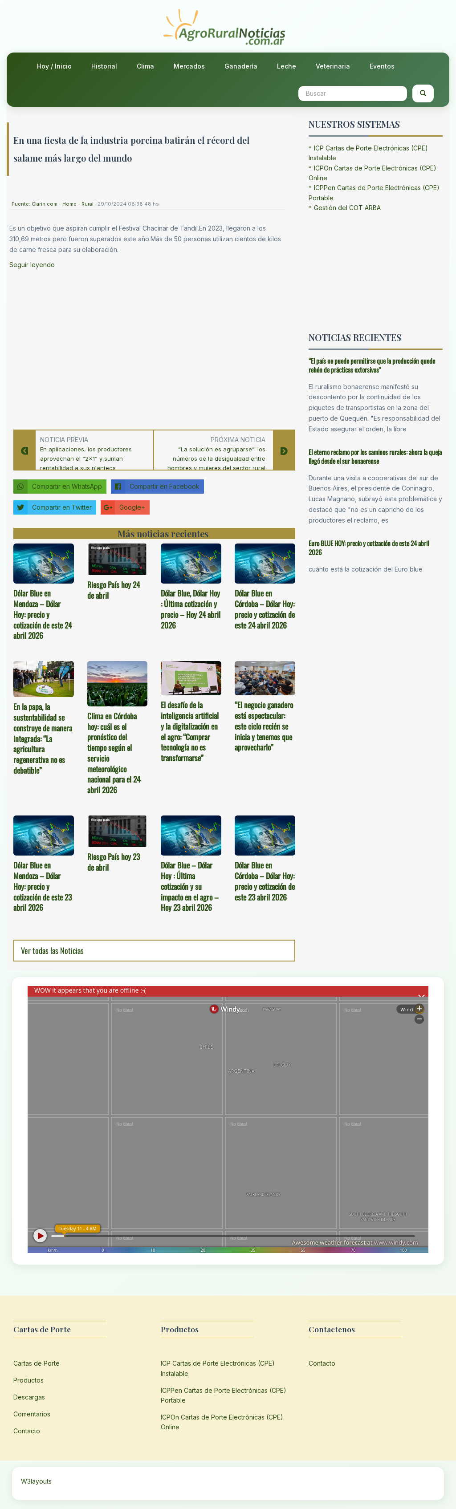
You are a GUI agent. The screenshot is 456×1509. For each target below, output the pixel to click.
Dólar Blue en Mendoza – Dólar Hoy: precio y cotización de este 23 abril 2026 (42, 886)
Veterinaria (333, 66)
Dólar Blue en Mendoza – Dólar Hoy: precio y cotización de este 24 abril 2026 (42, 614)
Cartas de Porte (36, 1363)
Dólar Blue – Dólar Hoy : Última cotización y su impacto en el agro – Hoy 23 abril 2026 (190, 886)
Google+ (123, 507)
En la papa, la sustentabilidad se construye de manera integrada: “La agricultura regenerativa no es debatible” (42, 738)
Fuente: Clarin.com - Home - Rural (53, 204)
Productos (28, 1380)
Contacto (26, 1431)
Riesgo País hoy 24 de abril (113, 590)
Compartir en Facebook (155, 486)
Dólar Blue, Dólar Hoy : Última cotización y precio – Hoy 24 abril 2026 (190, 608)
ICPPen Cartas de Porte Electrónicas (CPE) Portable (223, 1395)
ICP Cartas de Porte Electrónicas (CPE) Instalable (218, 1368)
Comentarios (31, 1414)
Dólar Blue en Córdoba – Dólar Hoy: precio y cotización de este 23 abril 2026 (265, 880)
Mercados (189, 66)
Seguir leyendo (32, 264)
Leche (286, 66)
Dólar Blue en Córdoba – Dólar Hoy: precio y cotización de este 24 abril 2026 (265, 608)
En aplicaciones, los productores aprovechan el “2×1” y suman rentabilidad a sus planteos (86, 458)
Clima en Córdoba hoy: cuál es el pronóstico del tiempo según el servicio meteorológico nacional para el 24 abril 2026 (113, 752)
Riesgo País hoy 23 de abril (113, 862)
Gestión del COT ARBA (347, 207)
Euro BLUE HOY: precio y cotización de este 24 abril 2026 (369, 547)
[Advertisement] (147, 346)
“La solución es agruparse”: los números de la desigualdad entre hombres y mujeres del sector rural (216, 458)
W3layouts (36, 1481)
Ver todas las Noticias (52, 950)
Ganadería (240, 66)
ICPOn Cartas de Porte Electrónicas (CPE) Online (222, 1422)
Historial (104, 66)
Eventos (382, 66)
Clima (145, 66)
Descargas (29, 1397)
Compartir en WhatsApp (57, 486)
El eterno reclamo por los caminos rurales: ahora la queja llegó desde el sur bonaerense (375, 456)
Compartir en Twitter (52, 507)
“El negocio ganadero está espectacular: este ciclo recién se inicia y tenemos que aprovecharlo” (264, 726)
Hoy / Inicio (54, 66)
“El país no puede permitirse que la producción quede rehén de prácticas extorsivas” (372, 365)
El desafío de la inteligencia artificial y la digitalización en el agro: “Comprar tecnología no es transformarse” (190, 731)
